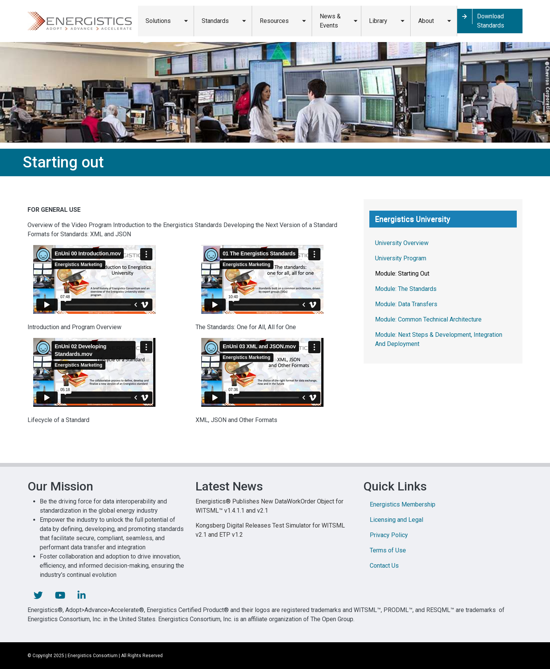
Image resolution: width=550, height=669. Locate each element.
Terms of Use (388, 550)
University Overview (402, 243)
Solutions (158, 20)
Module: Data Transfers (406, 304)
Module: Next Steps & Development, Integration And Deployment (438, 339)
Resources (274, 20)
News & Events (330, 21)
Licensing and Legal (396, 519)
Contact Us (384, 565)
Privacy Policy (389, 535)
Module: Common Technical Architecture (428, 319)
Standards (215, 20)
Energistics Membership (402, 504)
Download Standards (490, 21)
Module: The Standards (406, 288)
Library (378, 20)
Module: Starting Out (402, 273)
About (426, 20)
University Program (400, 258)
